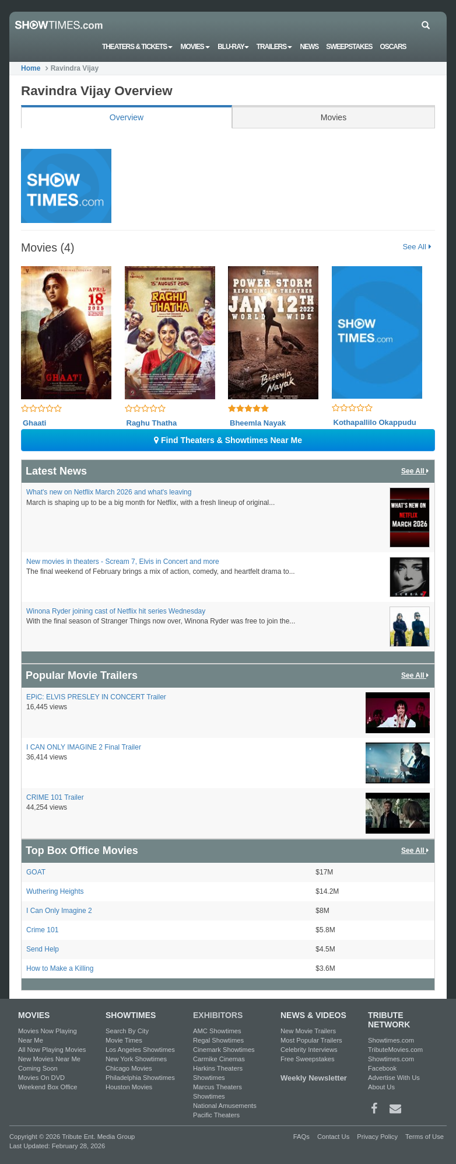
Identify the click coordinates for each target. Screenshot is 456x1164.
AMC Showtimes (217, 1030)
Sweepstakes (349, 47)
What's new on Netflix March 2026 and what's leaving (108, 492)
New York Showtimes (136, 1058)
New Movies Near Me (49, 1058)
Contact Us (333, 1136)
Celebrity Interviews (309, 1049)
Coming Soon (38, 1068)
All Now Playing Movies (52, 1049)
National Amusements (225, 1105)
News (309, 47)
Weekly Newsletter (313, 1078)
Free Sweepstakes (307, 1058)
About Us (381, 1086)
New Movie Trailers (308, 1030)
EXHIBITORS (218, 1015)
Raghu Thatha (152, 423)
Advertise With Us (394, 1077)
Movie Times (124, 1040)
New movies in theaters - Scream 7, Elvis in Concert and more (122, 561)
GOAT (35, 872)
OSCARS (393, 47)
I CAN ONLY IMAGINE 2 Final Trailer (83, 747)
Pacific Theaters (216, 1114)
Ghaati (34, 423)
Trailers (275, 47)
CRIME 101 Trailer (55, 797)
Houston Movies (129, 1086)
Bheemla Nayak (258, 423)
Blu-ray (233, 47)
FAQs (301, 1136)
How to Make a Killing (59, 968)
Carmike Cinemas (219, 1058)
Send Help (42, 949)
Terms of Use (424, 1136)
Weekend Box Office (48, 1086)
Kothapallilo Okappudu (375, 422)
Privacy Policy (377, 1136)
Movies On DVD (41, 1077)
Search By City (127, 1030)
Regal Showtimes (218, 1040)
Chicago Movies (129, 1068)
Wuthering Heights (55, 891)
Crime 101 (42, 930)
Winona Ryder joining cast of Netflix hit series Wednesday (115, 611)
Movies (196, 47)
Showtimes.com (391, 1040)
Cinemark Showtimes (224, 1049)
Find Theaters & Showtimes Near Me (228, 440)
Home (30, 68)
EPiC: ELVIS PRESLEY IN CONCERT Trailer (96, 697)
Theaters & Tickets (137, 47)
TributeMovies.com (395, 1049)
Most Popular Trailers (311, 1040)
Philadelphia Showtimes (140, 1077)
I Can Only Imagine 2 (59, 911)
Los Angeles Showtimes (140, 1049)
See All (416, 246)
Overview (126, 117)
